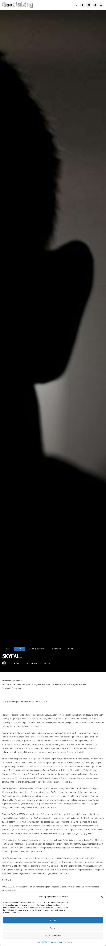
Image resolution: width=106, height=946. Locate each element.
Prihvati (53, 920)
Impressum (67, 942)
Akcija (7, 649)
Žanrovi (71, 649)
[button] (101, 896)
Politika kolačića (41, 942)
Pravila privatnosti (55, 942)
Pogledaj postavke (53, 935)
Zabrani (53, 928)
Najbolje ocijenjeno (37, 649)
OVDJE (13, 890)
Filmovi (19, 649)
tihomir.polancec (15, 663)
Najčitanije (56, 649)
